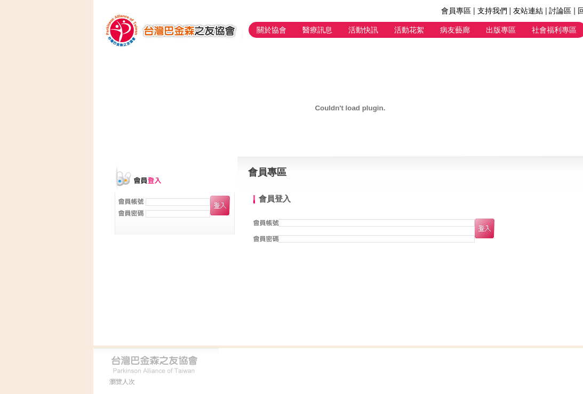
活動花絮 (409, 30)
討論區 (560, 10)
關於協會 (271, 30)
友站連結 (528, 10)
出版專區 (501, 30)
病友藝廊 (455, 30)
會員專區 (456, 10)
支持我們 (492, 10)
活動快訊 (363, 30)
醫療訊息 (317, 30)
